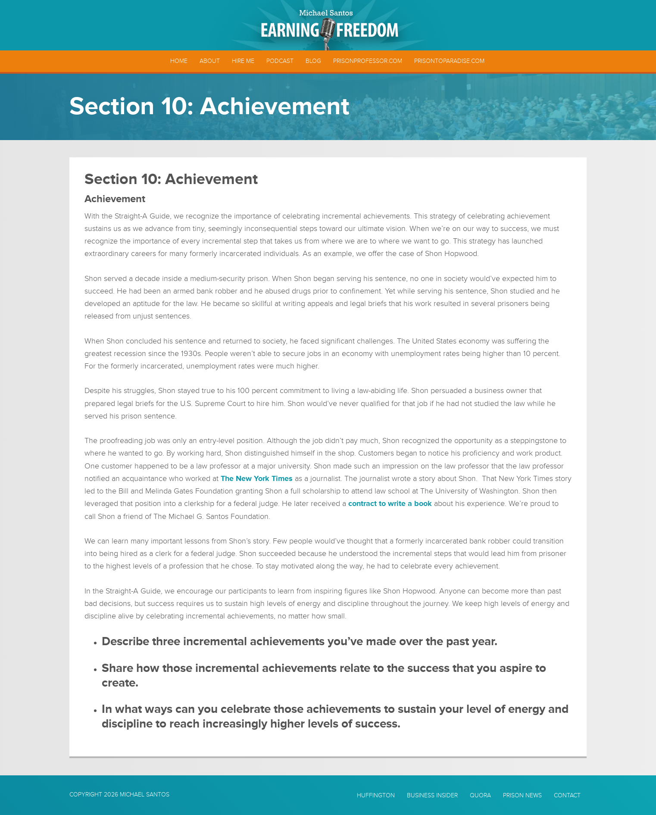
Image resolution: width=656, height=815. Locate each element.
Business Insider (432, 796)
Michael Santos (144, 794)
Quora (480, 796)
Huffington (376, 796)
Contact (567, 796)
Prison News (522, 796)
